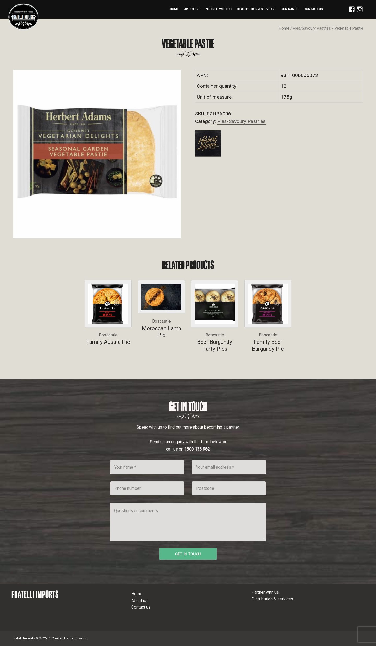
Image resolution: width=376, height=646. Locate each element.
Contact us (313, 9)
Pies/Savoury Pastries (312, 28)
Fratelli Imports (35, 594)
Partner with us (218, 9)
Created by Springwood (69, 638)
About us (191, 9)
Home (174, 9)
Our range (289, 9)
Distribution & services (256, 9)
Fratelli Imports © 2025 (30, 638)
